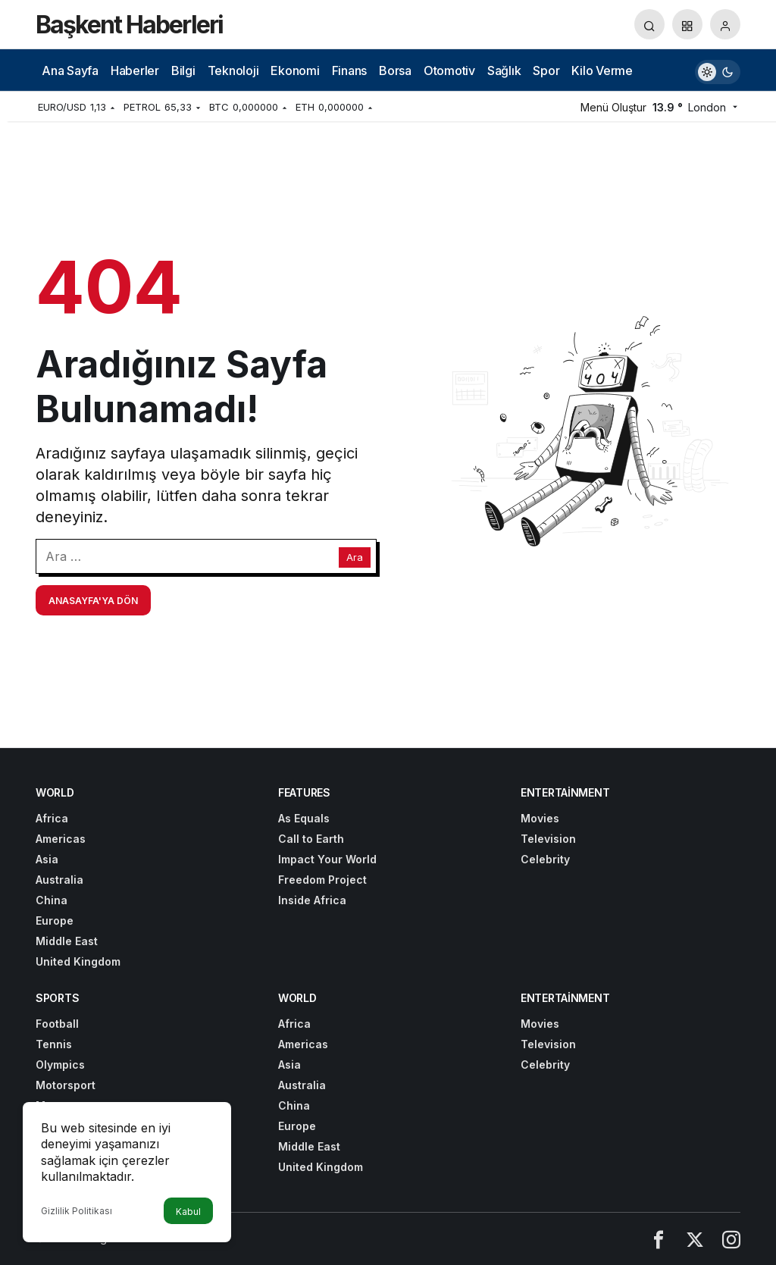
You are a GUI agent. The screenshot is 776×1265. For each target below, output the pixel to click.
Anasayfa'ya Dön (93, 600)
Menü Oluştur (613, 107)
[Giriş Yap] (725, 24)
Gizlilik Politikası (76, 1210)
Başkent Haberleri (129, 24)
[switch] (717, 70)
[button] (687, 24)
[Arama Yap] (649, 24)
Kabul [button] (188, 1211)
